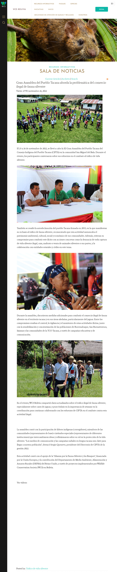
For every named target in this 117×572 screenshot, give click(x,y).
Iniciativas (38, 9)
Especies (74, 4)
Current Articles (52, 78)
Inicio (50, 9)
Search (74, 78)
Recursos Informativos (44, 4)
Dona (101, 9)
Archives (66, 78)
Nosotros (83, 15)
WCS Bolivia (19, 9)
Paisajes (62, 4)
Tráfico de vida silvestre (37, 568)
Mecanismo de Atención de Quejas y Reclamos (54, 15)
